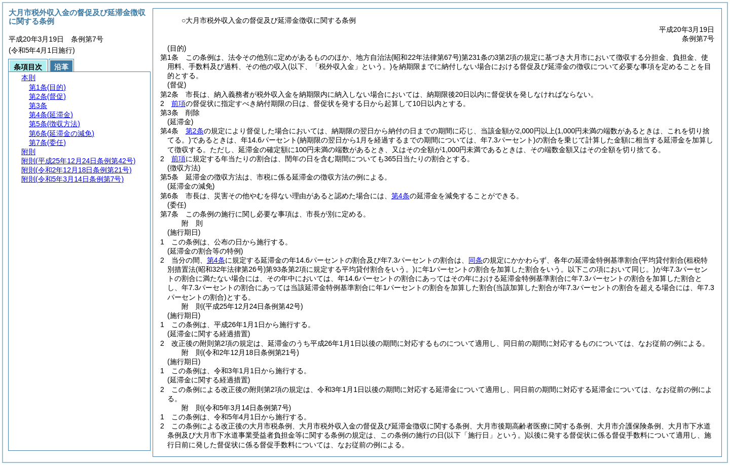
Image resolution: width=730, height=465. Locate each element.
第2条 (195, 131)
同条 (475, 260)
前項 (178, 103)
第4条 (400, 196)
